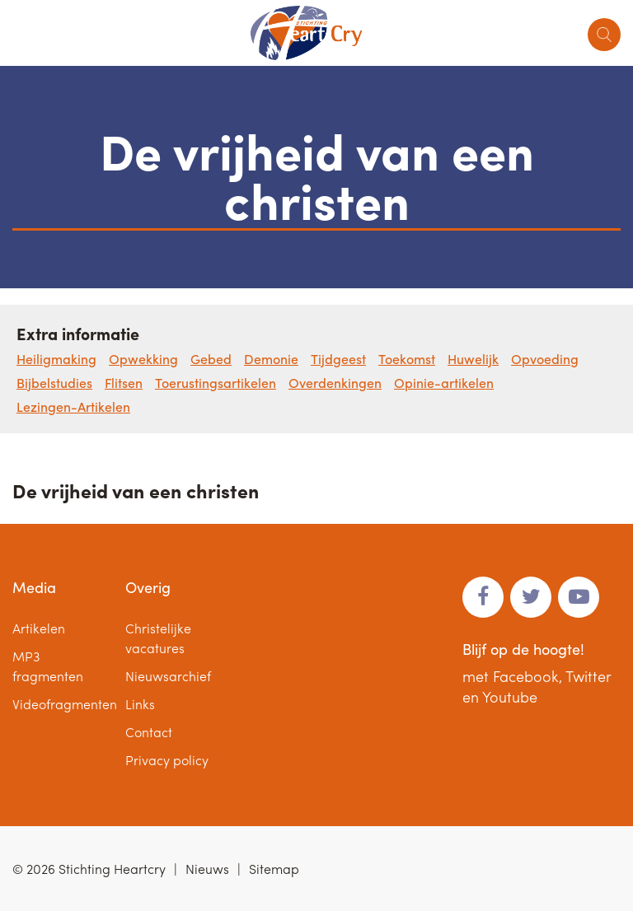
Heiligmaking (56, 358)
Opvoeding (545, 358)
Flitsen (124, 382)
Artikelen (38, 628)
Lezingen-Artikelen (73, 406)
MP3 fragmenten (47, 666)
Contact (148, 731)
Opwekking (143, 358)
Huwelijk (473, 358)
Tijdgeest (338, 358)
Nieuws (207, 868)
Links (140, 703)
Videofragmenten (64, 703)
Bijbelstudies (54, 382)
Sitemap (274, 868)
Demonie (271, 358)
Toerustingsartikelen (215, 382)
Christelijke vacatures (158, 638)
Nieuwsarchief (168, 675)
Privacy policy (167, 759)
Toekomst (406, 358)
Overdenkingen (335, 382)
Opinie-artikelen (444, 382)
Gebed (211, 358)
